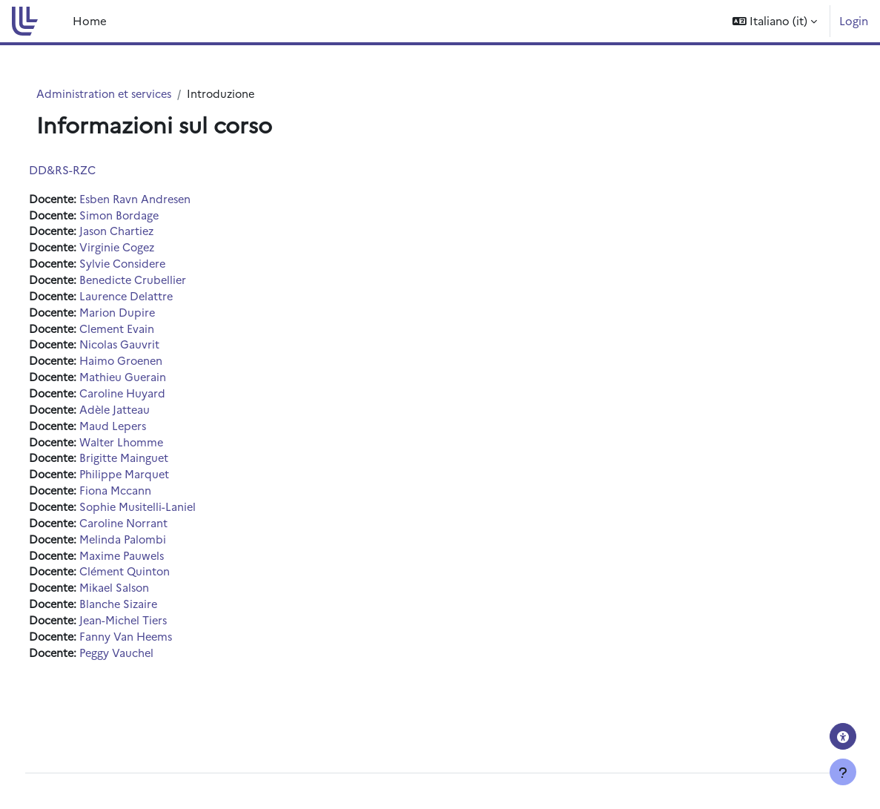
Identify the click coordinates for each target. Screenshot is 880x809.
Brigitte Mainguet (154, 466)
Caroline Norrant (154, 533)
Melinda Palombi (153, 550)
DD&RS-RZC (89, 169)
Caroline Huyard (153, 399)
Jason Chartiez (147, 232)
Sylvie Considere (154, 266)
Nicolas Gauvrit (150, 349)
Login (853, 20)
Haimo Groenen (152, 366)
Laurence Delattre (157, 299)
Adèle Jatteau (145, 416)
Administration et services (123, 94)
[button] (775, 21)
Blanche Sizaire (149, 616)
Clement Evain (147, 332)
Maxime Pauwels (152, 566)
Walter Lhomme (152, 450)
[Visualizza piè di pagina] (843, 772)
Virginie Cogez (148, 249)
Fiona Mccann (145, 499)
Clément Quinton (155, 583)
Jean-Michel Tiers (154, 633)
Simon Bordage (150, 216)
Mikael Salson (145, 599)
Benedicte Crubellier (164, 283)
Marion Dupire (147, 316)
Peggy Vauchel (147, 666)
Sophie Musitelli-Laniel (169, 516)
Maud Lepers (143, 432)
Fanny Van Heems (157, 650)
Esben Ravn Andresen (167, 199)
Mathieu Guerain (153, 383)
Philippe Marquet (155, 483)
